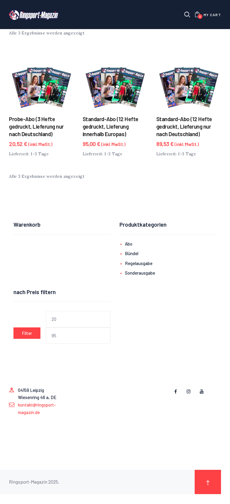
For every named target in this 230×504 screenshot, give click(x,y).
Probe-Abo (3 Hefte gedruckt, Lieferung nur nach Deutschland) (36, 126)
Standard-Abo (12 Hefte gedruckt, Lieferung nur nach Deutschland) (184, 126)
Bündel (131, 253)
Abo (128, 244)
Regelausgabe (138, 263)
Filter (27, 333)
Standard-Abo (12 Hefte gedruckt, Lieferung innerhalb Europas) (110, 126)
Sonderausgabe (140, 273)
